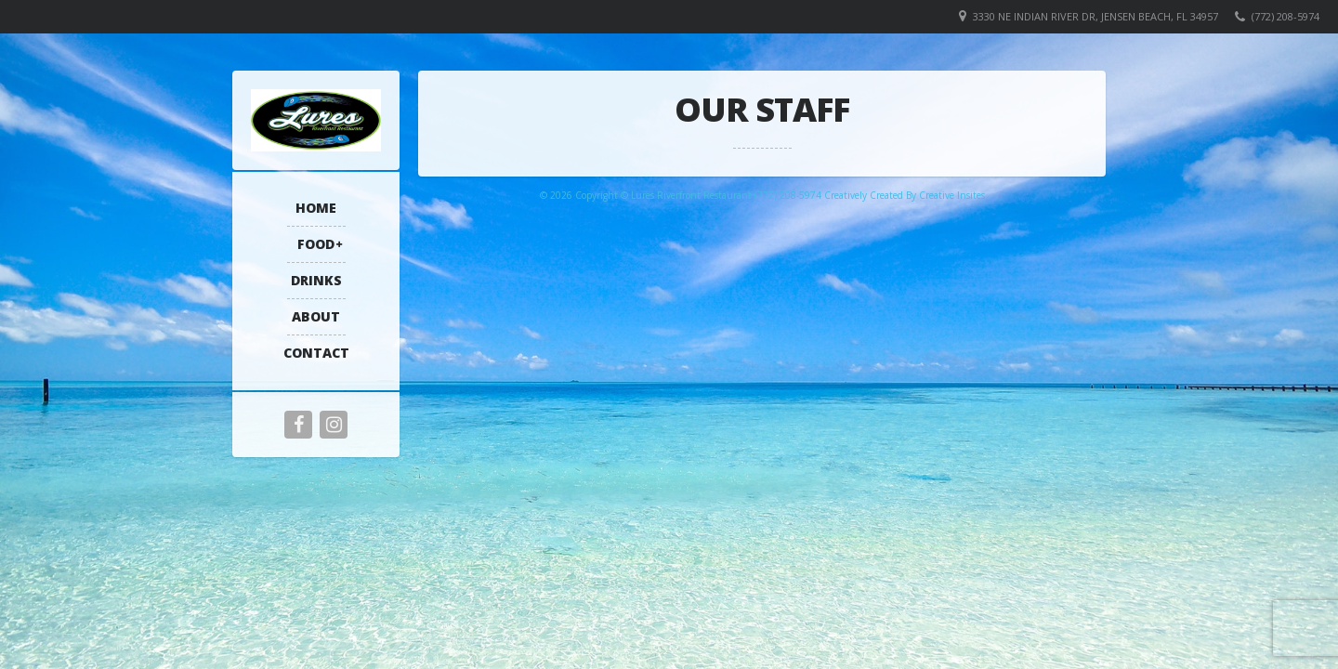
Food (315, 244)
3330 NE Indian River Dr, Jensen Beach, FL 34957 (1095, 16)
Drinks (316, 280)
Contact (316, 352)
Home (315, 207)
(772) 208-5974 (1285, 16)
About (316, 316)
